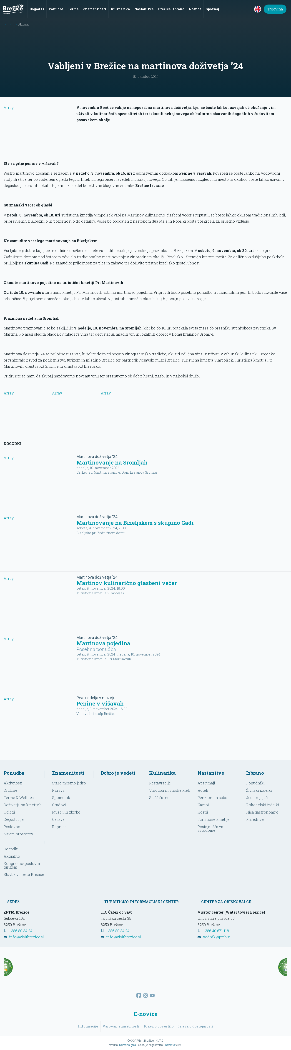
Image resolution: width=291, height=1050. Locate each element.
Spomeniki (61, 797)
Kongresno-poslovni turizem (22, 865)
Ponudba (14, 773)
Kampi (203, 804)
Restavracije (160, 783)
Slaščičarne (159, 797)
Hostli (203, 812)
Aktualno (12, 856)
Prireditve (255, 819)
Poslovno (12, 826)
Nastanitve (211, 773)
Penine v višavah (100, 703)
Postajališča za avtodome (210, 828)
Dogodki (11, 849)
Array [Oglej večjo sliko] (24, 407)
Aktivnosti (13, 783)
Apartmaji (206, 783)
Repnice (59, 826)
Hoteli (203, 790)
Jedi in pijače (257, 797)
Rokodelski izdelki (262, 804)
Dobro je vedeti (118, 773)
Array (38, 130)
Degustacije (14, 819)
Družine (10, 790)
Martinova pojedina (103, 643)
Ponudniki (255, 783)
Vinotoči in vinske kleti (169, 790)
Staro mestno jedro (69, 783)
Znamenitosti (68, 773)
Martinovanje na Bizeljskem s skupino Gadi (135, 522)
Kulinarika (162, 773)
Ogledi (9, 812)
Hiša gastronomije (262, 812)
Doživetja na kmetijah (23, 804)
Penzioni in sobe (212, 797)
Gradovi (59, 804)
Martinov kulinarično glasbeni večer (126, 583)
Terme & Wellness (19, 797)
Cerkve (58, 819)
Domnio (170, 1045)
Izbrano (255, 773)
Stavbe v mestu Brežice (24, 874)
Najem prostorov (18, 833)
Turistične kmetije (213, 819)
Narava (58, 790)
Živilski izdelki (259, 790)
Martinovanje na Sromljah (112, 462)
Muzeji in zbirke (66, 812)
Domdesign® (127, 1045)
